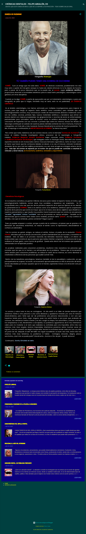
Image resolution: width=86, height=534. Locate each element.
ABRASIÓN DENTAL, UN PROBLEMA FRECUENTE (18, 463)
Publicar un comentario (13, 371)
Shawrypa (47, 77)
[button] (80, 14)
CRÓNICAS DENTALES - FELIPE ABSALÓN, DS (26, 4)
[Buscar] (84, 4)
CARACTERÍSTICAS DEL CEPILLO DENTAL (16, 424)
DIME (6, 483)
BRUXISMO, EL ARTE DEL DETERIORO (15, 443)
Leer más (77, 399)
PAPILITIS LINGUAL (10, 384)
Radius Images (47, 526)
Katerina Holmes (46, 307)
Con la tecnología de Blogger (43, 522)
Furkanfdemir (46, 190)
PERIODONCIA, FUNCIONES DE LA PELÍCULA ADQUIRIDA (21, 404)
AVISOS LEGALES (10, 485)
